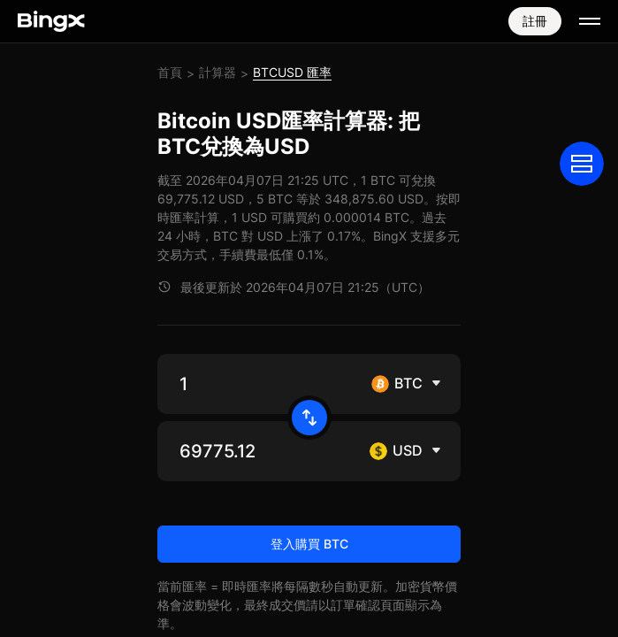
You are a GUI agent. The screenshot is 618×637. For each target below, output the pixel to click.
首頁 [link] (169, 72)
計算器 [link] (217, 72)
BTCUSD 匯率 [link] (292, 72)
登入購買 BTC (309, 543)
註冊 (535, 20)
